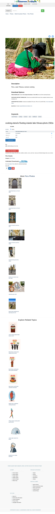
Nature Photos (36, 484)
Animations (35, 475)
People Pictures (36, 489)
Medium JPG (7, 135)
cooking (20, 116)
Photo (20, 4)
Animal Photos (36, 490)
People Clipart (15, 475)
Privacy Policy (15, 500)
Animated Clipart (27, 4)
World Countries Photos (20, 14)
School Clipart (15, 472)
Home (8, 4)
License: (7, 129)
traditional (35, 116)
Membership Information (17, 497)
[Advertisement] (27, 23)
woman (39, 116)
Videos (34, 479)
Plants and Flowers (37, 487)
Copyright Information (17, 502)
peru (30, 116)
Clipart (12, 4)
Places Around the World (38, 486)
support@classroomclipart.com (26, 105)
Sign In (20, 5)
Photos (11, 14)
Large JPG (7, 137)
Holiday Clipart (15, 477)
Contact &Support (16, 499)
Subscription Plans (11, 163)
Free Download (8, 133)
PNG (16, 4)
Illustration (34, 4)
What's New (15, 480)
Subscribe (15, 5)
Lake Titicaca (14, 116)
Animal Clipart (15, 474)
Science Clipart (16, 479)
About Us (14, 496)
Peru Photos (30, 14)
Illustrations (35, 477)
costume (25, 116)
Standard (13, 129)
